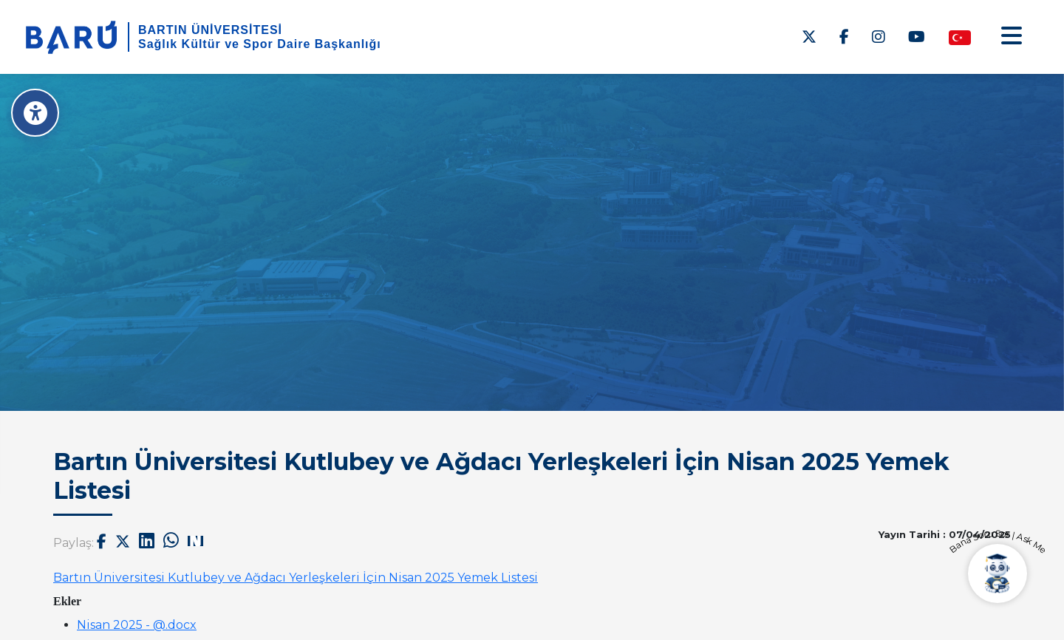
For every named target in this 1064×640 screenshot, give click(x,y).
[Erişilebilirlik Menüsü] (35, 113)
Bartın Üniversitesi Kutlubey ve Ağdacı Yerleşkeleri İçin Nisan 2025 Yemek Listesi (295, 578)
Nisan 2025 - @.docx (137, 625)
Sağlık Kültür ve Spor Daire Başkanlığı (259, 44)
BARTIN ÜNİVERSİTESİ (210, 30)
